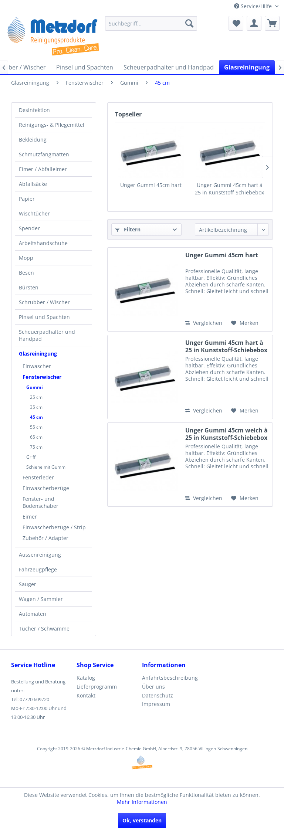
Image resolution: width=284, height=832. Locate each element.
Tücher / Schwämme (44, 628)
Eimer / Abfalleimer (43, 169)
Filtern (128, 229)
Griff (31, 457)
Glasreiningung (38, 353)
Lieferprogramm (97, 686)
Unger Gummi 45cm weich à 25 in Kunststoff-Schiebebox (226, 434)
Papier (27, 198)
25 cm (36, 397)
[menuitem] (151, 23)
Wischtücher (34, 213)
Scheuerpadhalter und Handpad (47, 335)
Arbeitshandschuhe (43, 243)
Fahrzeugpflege (38, 569)
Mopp (26, 257)
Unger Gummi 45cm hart (151, 185)
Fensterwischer (42, 376)
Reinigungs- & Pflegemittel (51, 124)
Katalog (86, 677)
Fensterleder (38, 477)
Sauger (27, 584)
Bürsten (28, 287)
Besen (26, 272)
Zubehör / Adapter (45, 537)
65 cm (36, 437)
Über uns (153, 686)
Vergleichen (203, 322)
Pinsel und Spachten (44, 316)
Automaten (32, 613)
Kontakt (86, 695)
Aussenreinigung (40, 554)
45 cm (36, 417)
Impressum (156, 703)
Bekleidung (33, 139)
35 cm (36, 407)
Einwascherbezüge (46, 488)
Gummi (34, 387)
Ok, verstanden (142, 820)
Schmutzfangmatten (44, 154)
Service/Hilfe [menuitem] (253, 6)
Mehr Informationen (142, 801)
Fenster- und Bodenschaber (40, 502)
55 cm (36, 427)
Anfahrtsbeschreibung (170, 677)
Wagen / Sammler (41, 598)
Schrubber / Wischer (44, 302)
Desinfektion (34, 109)
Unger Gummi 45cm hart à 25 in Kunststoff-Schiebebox (229, 188)
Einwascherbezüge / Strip (54, 527)
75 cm (36, 447)
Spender (29, 228)
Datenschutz (157, 695)
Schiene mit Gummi (46, 467)
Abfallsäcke (33, 183)
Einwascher (37, 366)
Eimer (30, 516)
